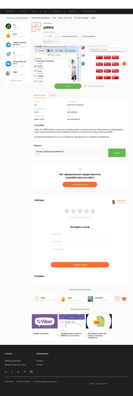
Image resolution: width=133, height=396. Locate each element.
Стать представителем (80, 184)
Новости (71, 11)
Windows (56, 42)
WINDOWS (9, 11)
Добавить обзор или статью (15, 365)
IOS (45, 11)
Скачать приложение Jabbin (49, 151)
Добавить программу (13, 361)
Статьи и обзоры (88, 11)
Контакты (40, 361)
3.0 (47, 36)
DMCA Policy (9, 381)
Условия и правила (23, 381)
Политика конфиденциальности (45, 381)
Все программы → (17, 80)
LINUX (34, 11)
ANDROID (56, 11)
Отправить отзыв (80, 265)
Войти (103, 4)
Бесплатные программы (41, 18)
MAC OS (22, 11)
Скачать (68, 86)
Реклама (40, 365)
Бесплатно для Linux (69, 36)
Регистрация (111, 4)
